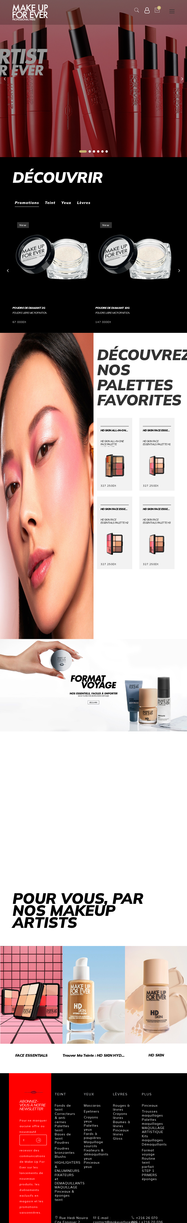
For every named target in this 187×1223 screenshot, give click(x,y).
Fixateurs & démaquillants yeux (96, 1154)
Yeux (66, 203)
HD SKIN (152, 1052)
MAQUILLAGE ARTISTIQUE (153, 1130)
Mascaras (92, 1105)
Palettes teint (62, 1128)
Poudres (62, 1142)
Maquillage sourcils (93, 1144)
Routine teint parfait (148, 1162)
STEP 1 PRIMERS (149, 1173)
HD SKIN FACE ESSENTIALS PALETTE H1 (157, 430)
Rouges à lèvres (121, 1107)
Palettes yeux (91, 1127)
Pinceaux (150, 1105)
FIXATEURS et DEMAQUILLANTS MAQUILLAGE (70, 1181)
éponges (149, 1179)
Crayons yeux (91, 1119)
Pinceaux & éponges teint (64, 1195)
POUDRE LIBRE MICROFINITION (29, 312)
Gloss (118, 1138)
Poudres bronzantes (65, 1150)
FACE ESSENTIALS (30, 1052)
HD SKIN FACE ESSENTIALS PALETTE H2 (115, 509)
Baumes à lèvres (121, 1124)
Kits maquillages (152, 1138)
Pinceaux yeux (92, 1164)
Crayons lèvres (120, 1116)
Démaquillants (154, 1144)
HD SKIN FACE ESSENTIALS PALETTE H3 (157, 509)
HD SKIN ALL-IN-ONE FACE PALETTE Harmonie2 (115, 430)
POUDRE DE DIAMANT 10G (112, 308)
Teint (50, 203)
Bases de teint (63, 1136)
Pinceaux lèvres (121, 1132)
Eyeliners (91, 1111)
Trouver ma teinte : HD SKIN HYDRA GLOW (91, 1052)
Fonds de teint (63, 1107)
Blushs (60, 1156)
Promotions (27, 203)
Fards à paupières (92, 1136)
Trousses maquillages (152, 1113)
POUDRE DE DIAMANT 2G (28, 308)
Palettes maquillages (152, 1121)
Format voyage (148, 1152)
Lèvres (83, 203)
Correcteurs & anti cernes (65, 1118)
